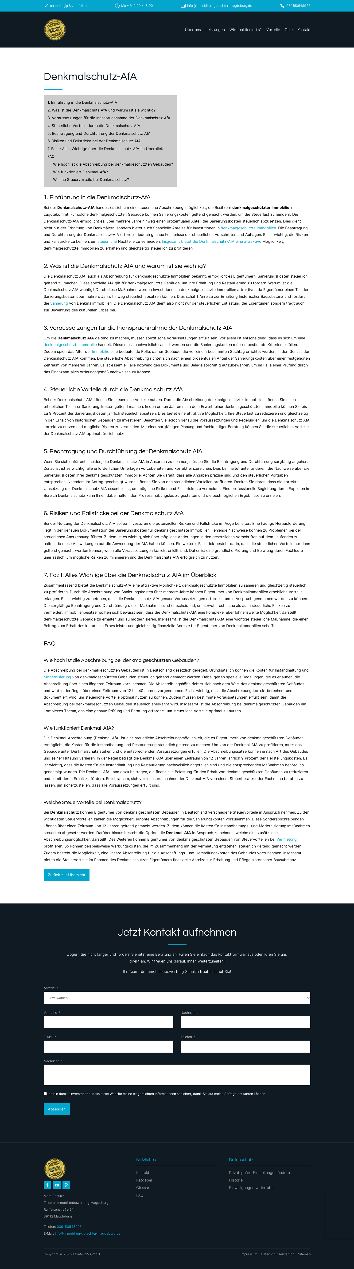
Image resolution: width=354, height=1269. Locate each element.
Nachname (189, 1012)
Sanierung (59, 303)
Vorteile (273, 29)
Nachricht (51, 1061)
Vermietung (286, 839)
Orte (289, 29)
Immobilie (100, 351)
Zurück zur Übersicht (66, 874)
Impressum (249, 1254)
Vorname (50, 1012)
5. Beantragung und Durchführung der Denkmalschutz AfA (99, 133)
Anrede (49, 988)
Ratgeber (144, 1180)
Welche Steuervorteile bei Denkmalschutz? (91, 179)
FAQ (50, 156)
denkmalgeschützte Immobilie (70, 344)
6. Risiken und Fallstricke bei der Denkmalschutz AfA (94, 141)
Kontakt (304, 29)
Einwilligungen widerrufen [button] (252, 1187)
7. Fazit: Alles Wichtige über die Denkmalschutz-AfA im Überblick (105, 148)
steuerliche (107, 241)
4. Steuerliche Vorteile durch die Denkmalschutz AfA (93, 125)
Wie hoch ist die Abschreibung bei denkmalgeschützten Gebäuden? (113, 164)
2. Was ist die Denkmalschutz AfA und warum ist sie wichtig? (101, 110)
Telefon (186, 1037)
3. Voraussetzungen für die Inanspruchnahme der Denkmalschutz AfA (108, 117)
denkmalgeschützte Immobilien (248, 228)
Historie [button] (236, 1180)
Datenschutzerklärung (277, 1254)
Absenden (57, 1109)
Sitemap (304, 1254)
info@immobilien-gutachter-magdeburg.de (219, 6)
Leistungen (215, 29)
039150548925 (298, 6)
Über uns (193, 29)
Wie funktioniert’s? (246, 29)
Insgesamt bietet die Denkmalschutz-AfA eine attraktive (211, 241)
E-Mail (48, 1037)
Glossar (142, 1187)
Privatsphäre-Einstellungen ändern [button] (259, 1172)
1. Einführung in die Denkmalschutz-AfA (82, 102)
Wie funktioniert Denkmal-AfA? (80, 172)
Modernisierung (57, 677)
